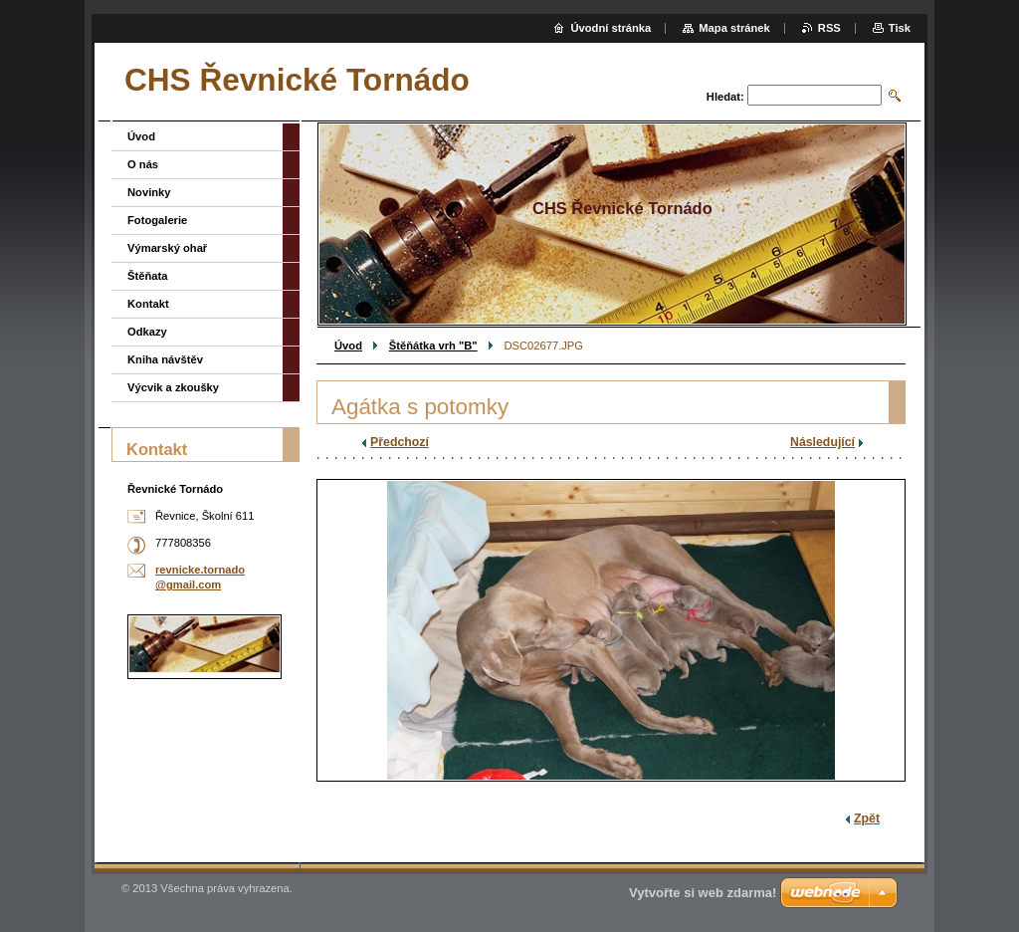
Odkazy (147, 332)
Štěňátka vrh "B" (433, 345)
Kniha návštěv (165, 359)
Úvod (348, 345)
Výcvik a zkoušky (173, 387)
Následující (822, 442)
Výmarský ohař (167, 248)
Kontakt (148, 304)
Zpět (867, 818)
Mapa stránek (734, 28)
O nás (142, 164)
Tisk (900, 28)
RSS (829, 28)
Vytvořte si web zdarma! (702, 892)
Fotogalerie (157, 220)
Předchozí (399, 442)
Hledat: (725, 97)
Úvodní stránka (610, 28)
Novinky (149, 192)
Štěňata (147, 276)
